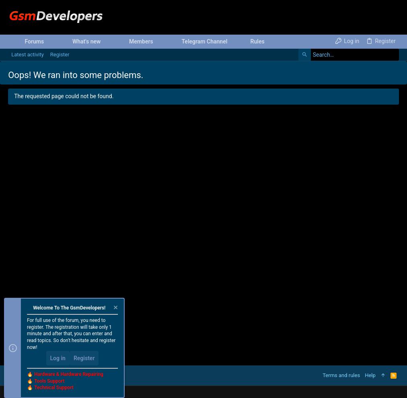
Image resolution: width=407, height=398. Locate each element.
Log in (58, 358)
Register (84, 358)
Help (370, 375)
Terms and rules (341, 375)
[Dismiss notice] (115, 308)
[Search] (348, 55)
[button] (50, 41)
